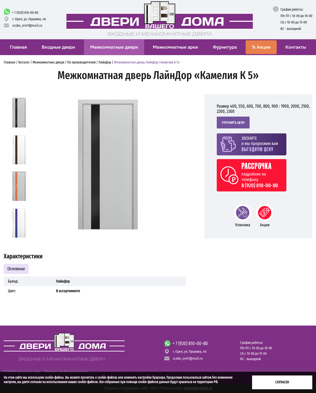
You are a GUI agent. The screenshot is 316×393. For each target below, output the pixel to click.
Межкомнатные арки (175, 47)
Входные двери (58, 47)
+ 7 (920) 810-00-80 (25, 12)
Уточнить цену (233, 122)
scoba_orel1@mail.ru (27, 25)
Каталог (24, 62)
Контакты (295, 47)
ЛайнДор (105, 62)
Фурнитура (225, 47)
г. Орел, (29, 19)
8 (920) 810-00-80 (259, 185)
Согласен (282, 382)
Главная (18, 47)
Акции (261, 47)
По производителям (81, 62)
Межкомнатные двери (114, 47)
